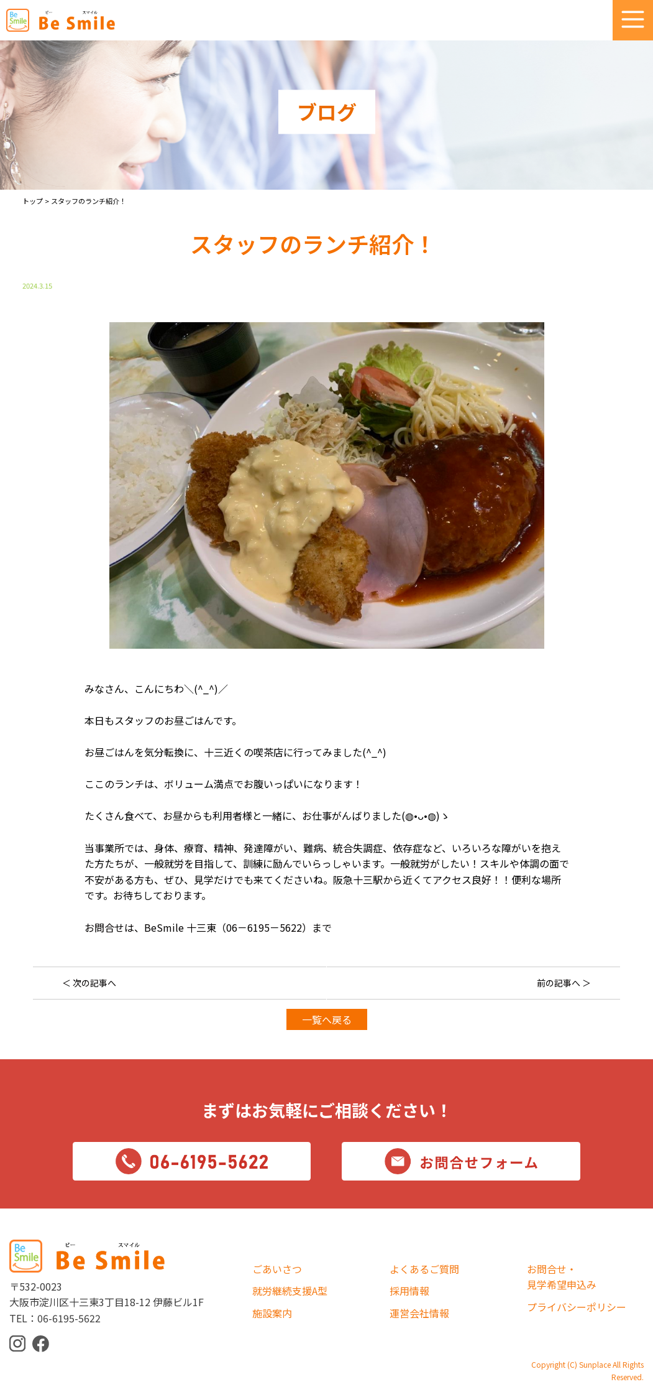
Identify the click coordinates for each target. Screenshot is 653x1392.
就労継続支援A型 (289, 1290)
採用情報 (409, 1290)
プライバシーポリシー (576, 1306)
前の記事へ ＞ (564, 983)
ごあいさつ (277, 1268)
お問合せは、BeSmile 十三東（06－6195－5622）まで (208, 927)
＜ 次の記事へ (89, 983)
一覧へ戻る (327, 1019)
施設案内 (272, 1313)
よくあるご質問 (424, 1268)
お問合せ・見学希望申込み (561, 1276)
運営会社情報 (419, 1313)
